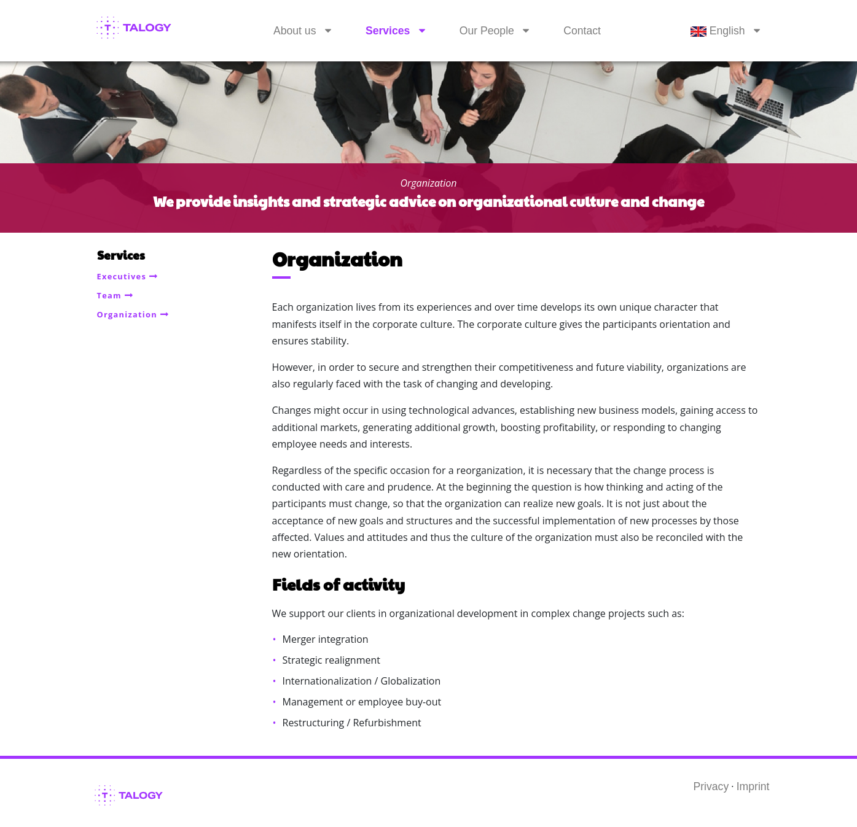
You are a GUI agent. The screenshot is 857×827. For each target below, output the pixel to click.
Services (388, 31)
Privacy (711, 786)
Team (109, 295)
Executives (122, 276)
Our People (487, 31)
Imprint (753, 786)
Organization (127, 314)
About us (294, 31)
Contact (582, 31)
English (718, 31)
